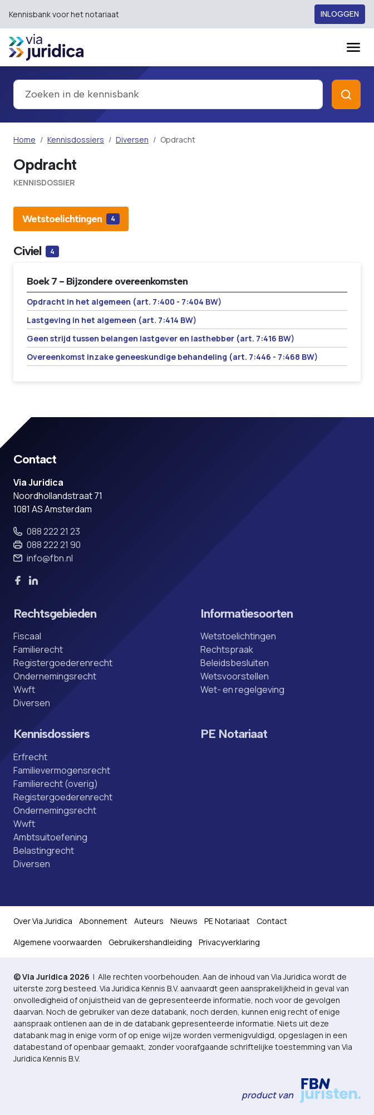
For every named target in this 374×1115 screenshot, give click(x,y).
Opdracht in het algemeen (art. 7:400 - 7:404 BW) (124, 301)
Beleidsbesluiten (234, 663)
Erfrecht (30, 757)
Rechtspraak (226, 649)
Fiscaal (27, 636)
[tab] (71, 219)
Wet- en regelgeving (242, 689)
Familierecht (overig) (55, 783)
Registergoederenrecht (62, 663)
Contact (272, 921)
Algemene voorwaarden (57, 942)
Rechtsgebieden (54, 614)
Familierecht (38, 649)
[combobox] (168, 94)
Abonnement (103, 921)
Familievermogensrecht (61, 770)
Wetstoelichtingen (238, 636)
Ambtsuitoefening (50, 837)
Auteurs (149, 921)
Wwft (24, 689)
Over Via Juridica (42, 921)
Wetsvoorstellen (234, 676)
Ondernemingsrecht (54, 676)
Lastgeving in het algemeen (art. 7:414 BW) (111, 320)
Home (24, 139)
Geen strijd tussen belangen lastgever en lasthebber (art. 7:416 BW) (160, 338)
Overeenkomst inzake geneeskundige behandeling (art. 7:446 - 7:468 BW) (172, 356)
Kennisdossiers (75, 139)
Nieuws (184, 921)
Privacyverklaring (229, 942)
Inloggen (340, 14)
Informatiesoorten (246, 614)
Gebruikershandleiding (150, 942)
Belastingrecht (43, 850)
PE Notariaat (233, 734)
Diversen (132, 139)
